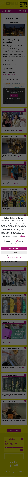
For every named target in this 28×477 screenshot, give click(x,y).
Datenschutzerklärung (16, 235)
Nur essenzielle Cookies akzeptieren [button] (14, 255)
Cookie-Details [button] (7, 259)
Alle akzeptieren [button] (14, 248)
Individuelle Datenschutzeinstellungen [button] (14, 257)
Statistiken (19, 241)
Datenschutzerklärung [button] (15, 259)
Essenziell (7, 241)
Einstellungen (22, 236)
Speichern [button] (14, 252)
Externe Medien (13, 243)
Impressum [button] (22, 259)
